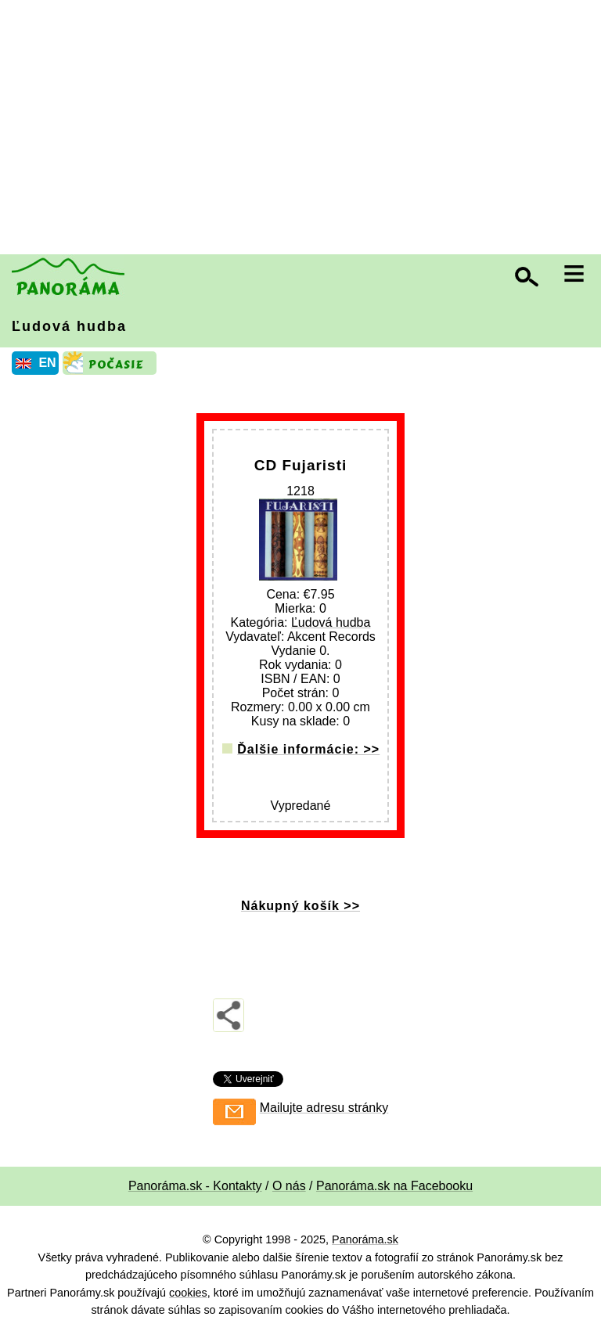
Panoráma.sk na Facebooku (394, 1186)
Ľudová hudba (69, 326)
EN (47, 362)
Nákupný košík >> (300, 905)
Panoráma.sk (365, 1239)
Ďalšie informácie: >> (308, 749)
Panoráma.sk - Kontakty (195, 1186)
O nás (289, 1186)
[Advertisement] (304, 129)
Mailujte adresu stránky (324, 1107)
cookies (188, 1292)
